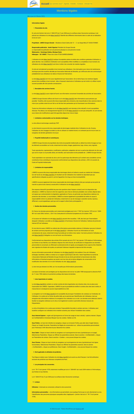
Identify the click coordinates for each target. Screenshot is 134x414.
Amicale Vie (88, 4)
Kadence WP (80, 409)
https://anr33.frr (41, 284)
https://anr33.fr (55, 35)
